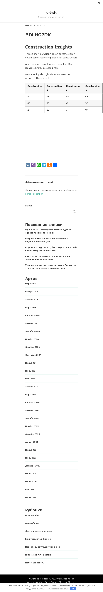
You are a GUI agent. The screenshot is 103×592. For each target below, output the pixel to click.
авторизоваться (34, 194)
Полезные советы (34, 563)
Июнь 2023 (30, 458)
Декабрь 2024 (32, 331)
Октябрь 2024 (32, 347)
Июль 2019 (30, 497)
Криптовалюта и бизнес (38, 539)
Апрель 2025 (31, 299)
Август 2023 (31, 442)
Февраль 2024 (32, 402)
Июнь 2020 (31, 481)
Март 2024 (30, 394)
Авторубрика (32, 523)
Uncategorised (32, 515)
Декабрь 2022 (32, 466)
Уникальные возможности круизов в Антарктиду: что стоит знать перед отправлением (51, 266)
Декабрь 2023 (32, 418)
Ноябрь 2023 (32, 426)
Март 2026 (30, 284)
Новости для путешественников (42, 547)
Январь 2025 (31, 323)
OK (73, 589)
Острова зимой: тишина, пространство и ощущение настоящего (46, 240)
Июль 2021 (30, 473)
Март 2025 (30, 307)
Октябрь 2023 (32, 434)
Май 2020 (30, 489)
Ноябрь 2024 (32, 339)
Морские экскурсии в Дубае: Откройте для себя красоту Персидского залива (51, 249)
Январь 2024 (31, 410)
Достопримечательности (38, 531)
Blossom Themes (67, 582)
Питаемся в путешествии (38, 555)
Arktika (51, 12)
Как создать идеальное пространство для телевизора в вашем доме (47, 258)
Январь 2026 (31, 291)
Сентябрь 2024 (33, 355)
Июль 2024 (30, 363)
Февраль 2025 (32, 315)
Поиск (29, 205)
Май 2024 (30, 378)
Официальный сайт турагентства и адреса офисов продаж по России (48, 231)
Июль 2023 (30, 450)
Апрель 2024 (32, 386)
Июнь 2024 (31, 371)
